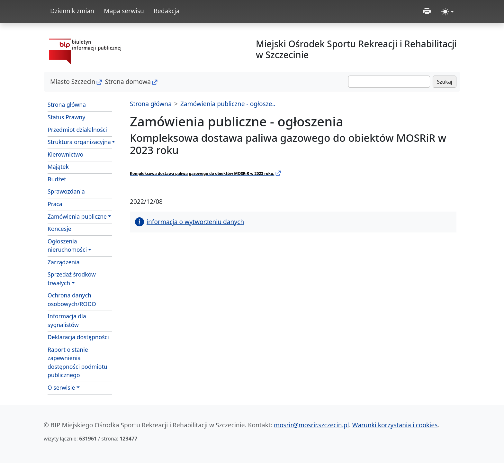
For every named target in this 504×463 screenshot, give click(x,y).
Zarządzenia (64, 262)
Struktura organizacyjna (79, 142)
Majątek (58, 166)
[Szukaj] (389, 82)
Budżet (57, 179)
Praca (55, 204)
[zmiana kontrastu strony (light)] (447, 11)
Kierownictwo (65, 154)
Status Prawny (66, 117)
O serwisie (61, 387)
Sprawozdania (66, 191)
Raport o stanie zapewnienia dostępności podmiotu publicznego (77, 362)
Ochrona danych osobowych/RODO (72, 299)
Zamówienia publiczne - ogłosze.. (227, 103)
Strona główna (67, 104)
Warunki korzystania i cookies (395, 425)
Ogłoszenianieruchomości (67, 245)
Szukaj (444, 81)
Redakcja (167, 10)
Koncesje (59, 228)
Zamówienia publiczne (77, 216)
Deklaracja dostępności (78, 337)
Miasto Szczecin (72, 81)
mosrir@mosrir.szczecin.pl (311, 425)
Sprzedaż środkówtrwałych (72, 278)
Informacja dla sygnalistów (67, 320)
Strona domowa (128, 81)
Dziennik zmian (72, 10)
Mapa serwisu (124, 10)
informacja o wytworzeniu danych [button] (189, 221)
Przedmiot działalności (77, 129)
